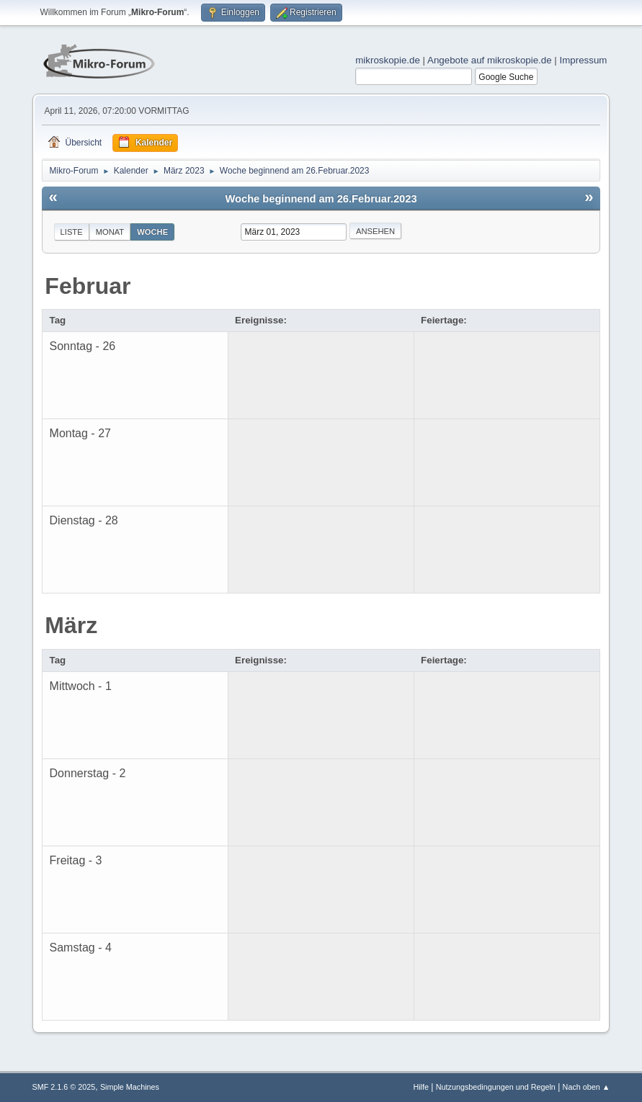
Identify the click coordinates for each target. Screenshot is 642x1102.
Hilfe (421, 1087)
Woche (152, 232)
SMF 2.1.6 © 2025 (64, 1087)
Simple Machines (129, 1087)
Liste (72, 232)
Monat (110, 232)
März (71, 625)
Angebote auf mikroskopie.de (489, 60)
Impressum (583, 60)
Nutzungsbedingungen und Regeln (496, 1087)
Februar (87, 286)
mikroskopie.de (387, 60)
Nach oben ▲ (586, 1087)
